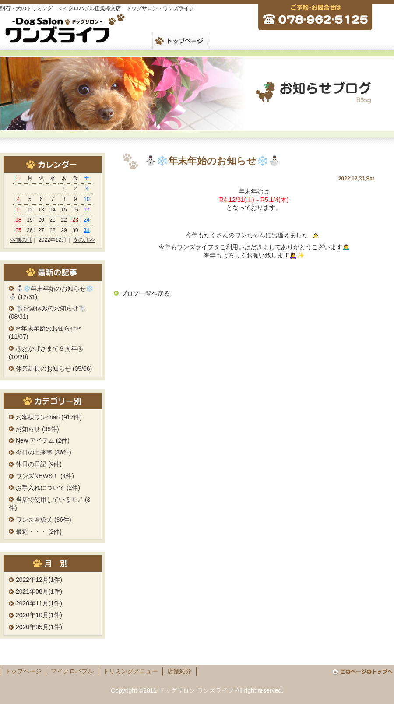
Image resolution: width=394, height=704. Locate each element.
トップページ (23, 671)
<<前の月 (21, 240)
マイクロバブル (72, 671)
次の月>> (84, 240)
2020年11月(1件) (39, 603)
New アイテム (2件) (43, 440)
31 (86, 230)
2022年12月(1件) (39, 579)
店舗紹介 (179, 671)
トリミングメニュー (130, 671)
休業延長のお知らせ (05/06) (54, 368)
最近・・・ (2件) (39, 531)
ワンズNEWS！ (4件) (45, 475)
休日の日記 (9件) (39, 464)
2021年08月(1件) (39, 591)
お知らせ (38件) (37, 429)
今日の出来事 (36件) (43, 452)
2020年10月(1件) (39, 615)
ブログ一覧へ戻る (145, 293)
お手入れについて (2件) (48, 487)
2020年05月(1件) (39, 626)
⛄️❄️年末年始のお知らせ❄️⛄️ (212, 160)
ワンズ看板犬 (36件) (43, 519)
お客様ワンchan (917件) (49, 417)
